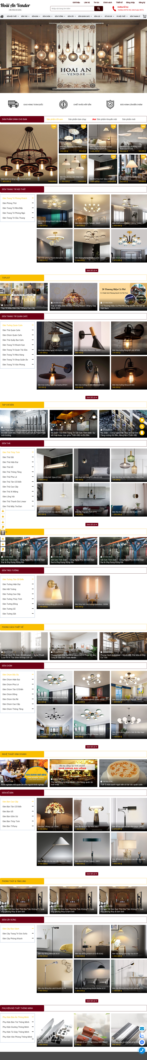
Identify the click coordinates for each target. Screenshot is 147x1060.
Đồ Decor (109, 16)
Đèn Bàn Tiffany (10, 826)
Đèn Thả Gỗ (8, 467)
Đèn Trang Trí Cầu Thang (14, 218)
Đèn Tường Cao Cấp (11, 594)
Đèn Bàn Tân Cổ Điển (12, 806)
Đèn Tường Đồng (10, 604)
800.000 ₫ (142, 151)
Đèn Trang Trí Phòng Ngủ (14, 213)
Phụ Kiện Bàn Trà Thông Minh (16, 1022)
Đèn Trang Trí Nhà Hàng (13, 355)
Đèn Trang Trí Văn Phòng (14, 364)
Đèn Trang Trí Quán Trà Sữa (15, 350)
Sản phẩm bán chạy (77, 119)
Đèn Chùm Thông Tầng (13, 709)
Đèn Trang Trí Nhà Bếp (13, 208)
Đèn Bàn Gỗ (8, 811)
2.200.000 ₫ (112, 181)
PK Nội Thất (122, 16)
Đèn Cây (72, 16)
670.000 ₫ (142, 181)
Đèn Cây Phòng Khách (12, 938)
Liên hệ (87, 3)
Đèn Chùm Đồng (10, 694)
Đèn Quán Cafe (85, 16)
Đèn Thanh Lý (135, 16)
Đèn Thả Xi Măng (10, 491)
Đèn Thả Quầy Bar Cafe (13, 340)
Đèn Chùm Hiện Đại (11, 679)
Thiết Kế (119, 3)
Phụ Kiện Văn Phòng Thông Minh (17, 1037)
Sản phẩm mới (128, 119)
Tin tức (96, 3)
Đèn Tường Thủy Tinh (12, 599)
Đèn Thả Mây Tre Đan (12, 506)
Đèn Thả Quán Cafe (11, 330)
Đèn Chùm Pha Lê (11, 684)
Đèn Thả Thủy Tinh (11, 452)
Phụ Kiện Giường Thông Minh (16, 1027)
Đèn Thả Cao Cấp (10, 487)
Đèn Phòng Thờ (9, 203)
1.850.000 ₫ (112, 151)
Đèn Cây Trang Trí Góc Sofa (15, 933)
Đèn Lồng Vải (9, 496)
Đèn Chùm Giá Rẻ (10, 699)
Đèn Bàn (36, 16)
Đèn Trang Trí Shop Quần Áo (15, 360)
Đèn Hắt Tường (9, 589)
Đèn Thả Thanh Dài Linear (14, 501)
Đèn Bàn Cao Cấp (10, 802)
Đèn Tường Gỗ (9, 609)
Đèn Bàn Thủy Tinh (11, 821)
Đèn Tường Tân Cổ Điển (13, 579)
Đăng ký (142, 3)
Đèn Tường (60, 16)
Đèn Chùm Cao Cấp (11, 704)
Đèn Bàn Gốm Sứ (10, 816)
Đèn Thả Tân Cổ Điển (12, 482)
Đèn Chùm (47, 16)
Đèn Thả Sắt (8, 457)
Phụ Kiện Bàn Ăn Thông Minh (16, 1017)
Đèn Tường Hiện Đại (11, 584)
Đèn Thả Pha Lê (10, 477)
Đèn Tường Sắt (9, 614)
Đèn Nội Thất (13, 16)
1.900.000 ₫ (82, 181)
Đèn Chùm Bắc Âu (11, 674)
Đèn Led (98, 16)
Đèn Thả (25, 16)
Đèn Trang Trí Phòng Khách (15, 198)
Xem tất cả (92, 270)
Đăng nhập (130, 3)
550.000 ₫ (82, 151)
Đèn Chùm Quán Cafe (12, 335)
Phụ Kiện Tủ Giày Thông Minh (16, 1032)
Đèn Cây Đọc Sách (11, 929)
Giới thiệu (76, 3)
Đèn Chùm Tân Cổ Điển (13, 689)
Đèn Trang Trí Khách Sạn (14, 345)
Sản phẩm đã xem (55, 119)
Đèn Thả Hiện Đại (10, 462)
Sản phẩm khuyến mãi (104, 118)
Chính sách (107, 3)
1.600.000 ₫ (52, 181)
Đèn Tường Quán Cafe (12, 325)
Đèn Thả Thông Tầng (12, 472)
